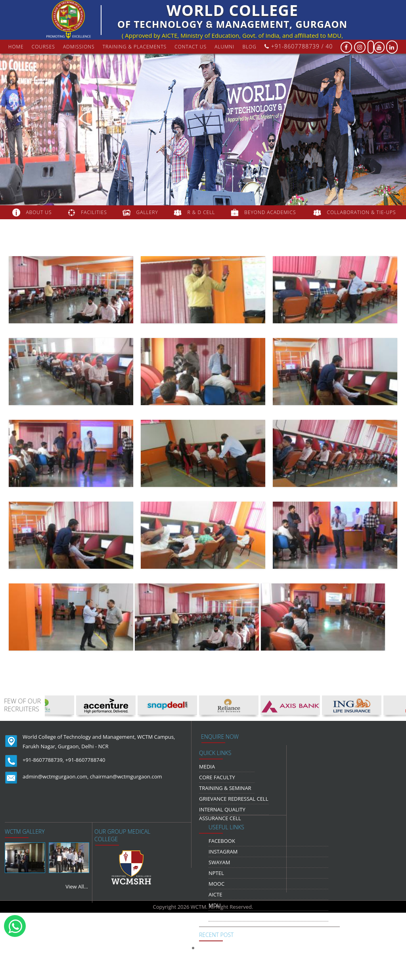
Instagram (223, 851)
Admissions (79, 46)
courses (43, 46)
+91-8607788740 (85, 759)
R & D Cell (201, 212)
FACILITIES (94, 212)
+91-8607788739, (43, 759)
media (207, 766)
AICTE (215, 894)
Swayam (219, 862)
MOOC (216, 883)
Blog (249, 46)
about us (39, 212)
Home (16, 46)
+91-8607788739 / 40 (298, 46)
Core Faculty (217, 777)
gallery (147, 212)
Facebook (222, 840)
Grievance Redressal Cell (233, 798)
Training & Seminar (225, 788)
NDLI (214, 915)
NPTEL (216, 873)
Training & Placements (135, 46)
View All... (76, 886)
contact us (190, 46)
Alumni (224, 46)
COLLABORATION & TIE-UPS (361, 212)
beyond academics (270, 212)
